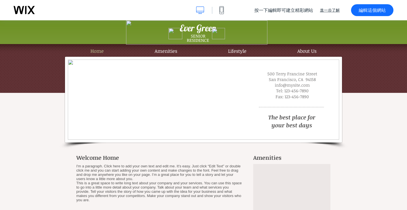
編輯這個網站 (372, 10)
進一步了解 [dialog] (330, 10)
